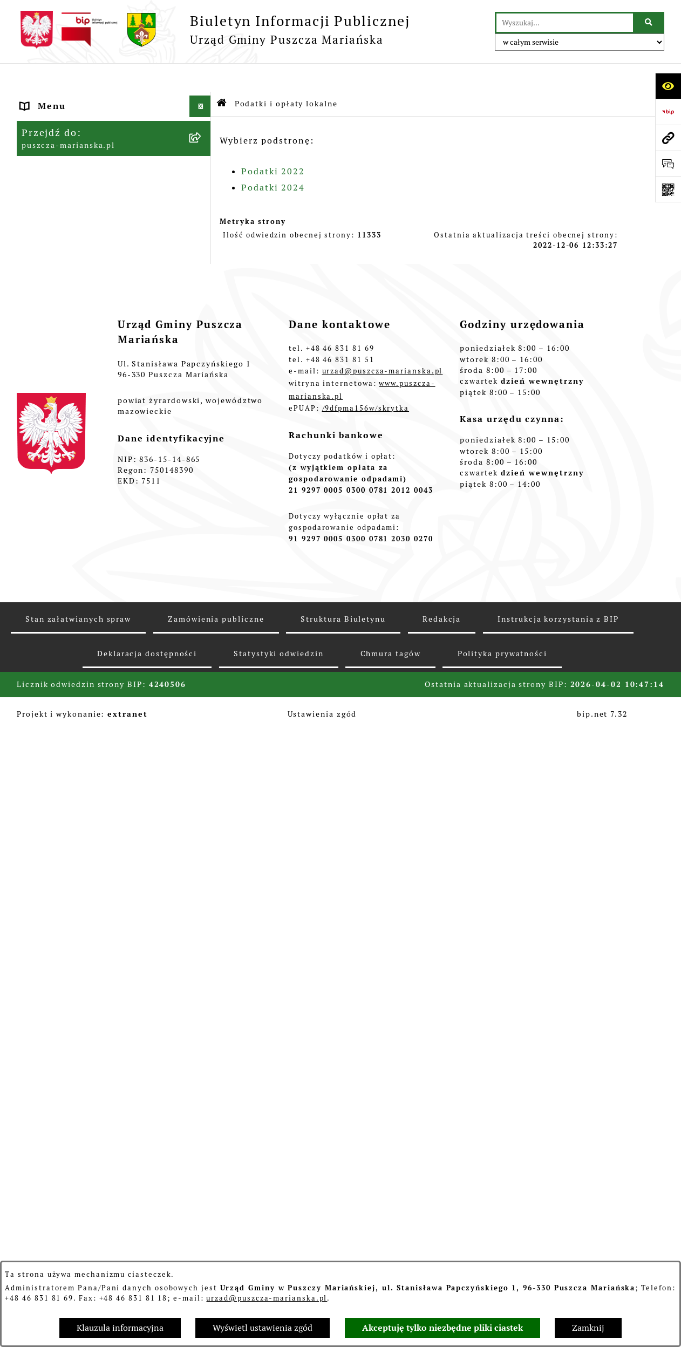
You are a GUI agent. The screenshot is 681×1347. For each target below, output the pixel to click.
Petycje (38, 590)
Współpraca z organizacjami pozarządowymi (88, 256)
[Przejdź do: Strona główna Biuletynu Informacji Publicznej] (222, 75)
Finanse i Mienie (62, 185)
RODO (35, 836)
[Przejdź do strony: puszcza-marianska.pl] (668, 138)
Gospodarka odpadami (73, 426)
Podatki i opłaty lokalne (79, 284)
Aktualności (49, 120)
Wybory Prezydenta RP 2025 (88, 611)
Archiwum (45, 814)
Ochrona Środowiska (70, 404)
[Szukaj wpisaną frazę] (649, 22)
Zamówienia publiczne (75, 447)
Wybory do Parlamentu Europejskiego (75, 683)
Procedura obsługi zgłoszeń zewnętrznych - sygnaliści (87, 717)
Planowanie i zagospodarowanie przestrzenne (98, 376)
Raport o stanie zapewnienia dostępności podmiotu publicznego (90, 758)
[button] (202, 99)
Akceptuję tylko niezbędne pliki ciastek (442, 1328)
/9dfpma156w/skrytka (365, 1030)
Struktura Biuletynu (343, 1241)
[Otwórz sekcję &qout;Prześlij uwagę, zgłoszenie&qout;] (668, 163)
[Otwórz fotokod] (668, 189)
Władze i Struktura (66, 163)
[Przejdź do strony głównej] (213, 30)
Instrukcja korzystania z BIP (558, 1241)
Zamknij (588, 1328)
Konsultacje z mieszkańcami (88, 228)
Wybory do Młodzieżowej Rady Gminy (94, 497)
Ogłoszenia (47, 142)
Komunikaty (49, 793)
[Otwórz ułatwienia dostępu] (668, 86)
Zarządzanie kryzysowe (76, 547)
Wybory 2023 (52, 633)
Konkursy (43, 469)
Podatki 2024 (273, 159)
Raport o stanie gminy (74, 207)
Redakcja (442, 1241)
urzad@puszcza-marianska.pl (266, 1298)
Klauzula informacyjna (120, 1328)
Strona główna (56, 99)
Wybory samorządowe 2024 (86, 655)
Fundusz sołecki (59, 568)
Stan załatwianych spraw (78, 1241)
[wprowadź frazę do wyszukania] (565, 22)
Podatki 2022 (273, 142)
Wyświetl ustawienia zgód (262, 1328)
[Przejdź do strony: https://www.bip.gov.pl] (668, 112)
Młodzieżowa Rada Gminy (82, 525)
